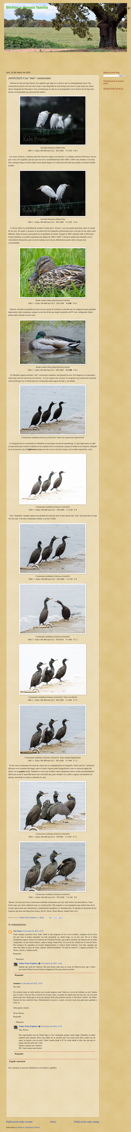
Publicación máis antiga (86, 1121)
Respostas (20, 959)
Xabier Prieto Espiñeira (28, 963)
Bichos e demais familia (27, 7)
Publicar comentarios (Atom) (29, 1127)
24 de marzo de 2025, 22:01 (33, 931)
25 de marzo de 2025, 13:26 (51, 963)
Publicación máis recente (19, 1121)
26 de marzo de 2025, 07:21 (51, 1026)
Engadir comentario (17, 1061)
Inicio (53, 1121)
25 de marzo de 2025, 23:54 (31, 983)
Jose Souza (17, 931)
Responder (17, 954)
